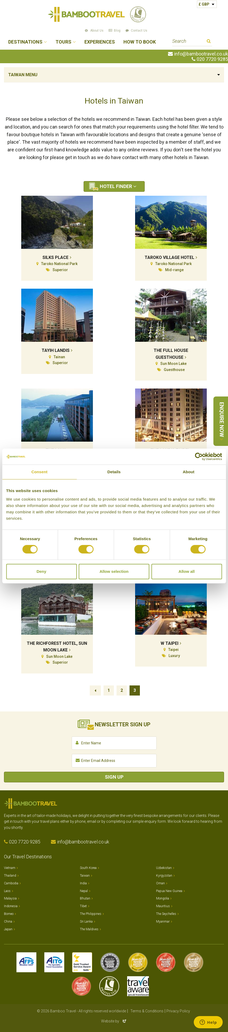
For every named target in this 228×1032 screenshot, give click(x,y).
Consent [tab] (39, 472)
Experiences (99, 42)
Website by (114, 1021)
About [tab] (189, 472)
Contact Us (139, 30)
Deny (41, 571)
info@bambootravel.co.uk (201, 54)
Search (208, 41)
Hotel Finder (116, 186)
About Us (97, 30)
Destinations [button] (25, 42)
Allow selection (114, 571)
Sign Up (114, 777)
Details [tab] (114, 472)
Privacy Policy (178, 1011)
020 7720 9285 (212, 59)
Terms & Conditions (147, 1011)
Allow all (187, 571)
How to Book (139, 42)
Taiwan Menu (22, 74)
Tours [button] (63, 42)
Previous (95, 690)
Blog (117, 30)
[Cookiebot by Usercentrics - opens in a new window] (198, 456)
